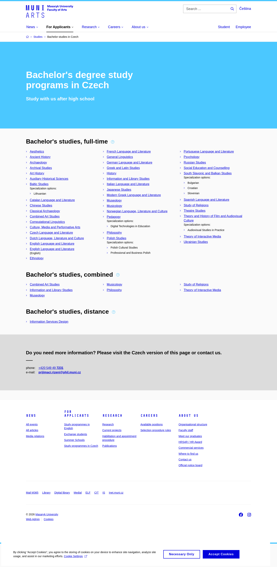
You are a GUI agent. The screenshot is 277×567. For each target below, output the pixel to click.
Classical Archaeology (45, 211)
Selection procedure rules (155, 430)
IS (104, 492)
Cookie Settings (76, 557)
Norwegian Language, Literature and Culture (137, 211)
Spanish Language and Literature (206, 199)
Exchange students (75, 434)
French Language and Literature (129, 151)
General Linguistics (120, 157)
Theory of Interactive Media (202, 236)
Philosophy (114, 232)
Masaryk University (46, 514)
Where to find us (188, 453)
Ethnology (36, 258)
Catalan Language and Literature (52, 200)
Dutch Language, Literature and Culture (57, 238)
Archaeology (38, 162)
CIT (96, 492)
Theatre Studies (194, 210)
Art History (37, 173)
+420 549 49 (50, 368)
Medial (78, 492)
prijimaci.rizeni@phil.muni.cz (59, 372)
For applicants (76, 414)
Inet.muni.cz (116, 492)
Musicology (114, 205)
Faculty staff (186, 430)
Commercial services (191, 447)
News (31, 415)
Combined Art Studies (45, 216)
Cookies (48, 519)
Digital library (62, 492)
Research (112, 415)
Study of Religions (196, 205)
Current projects (112, 430)
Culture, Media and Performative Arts (55, 227)
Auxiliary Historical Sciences (49, 178)
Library (46, 492)
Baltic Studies (39, 184)
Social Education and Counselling (206, 168)
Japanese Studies (119, 189)
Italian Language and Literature (128, 184)
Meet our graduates (190, 436)
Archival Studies (41, 168)
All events (32, 424)
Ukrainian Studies (196, 242)
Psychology (191, 157)
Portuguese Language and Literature (209, 151)
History (111, 173)
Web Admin (33, 519)
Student (224, 27)
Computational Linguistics (47, 221)
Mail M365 (32, 492)
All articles (32, 430)
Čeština (245, 9)
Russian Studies (195, 162)
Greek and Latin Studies (123, 168)
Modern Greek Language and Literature (134, 195)
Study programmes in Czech (81, 445)
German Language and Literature (129, 162)
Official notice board (190, 465)
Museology (114, 200)
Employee (243, 27)
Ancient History (40, 157)
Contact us (185, 459)
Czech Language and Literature (51, 232)
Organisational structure (193, 424)
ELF (88, 492)
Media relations (35, 436)
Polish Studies (116, 238)
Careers (149, 415)
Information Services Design (49, 321)
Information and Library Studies (128, 178)
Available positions (151, 424)
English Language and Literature (52, 243)
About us (189, 415)
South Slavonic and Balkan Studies (208, 173)
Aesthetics (37, 151)
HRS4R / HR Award (190, 442)
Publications (109, 445)
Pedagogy (114, 216)
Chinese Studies (41, 205)
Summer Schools (74, 440)
